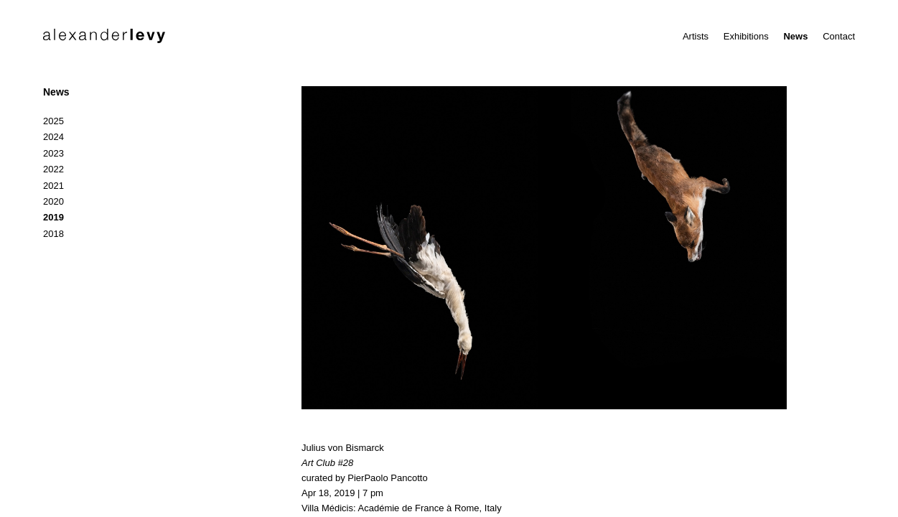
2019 (53, 217)
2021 (53, 185)
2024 (53, 136)
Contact (839, 36)
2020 (53, 201)
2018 (53, 233)
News (795, 36)
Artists (695, 36)
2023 (53, 153)
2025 (53, 121)
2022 (53, 169)
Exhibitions (746, 36)
